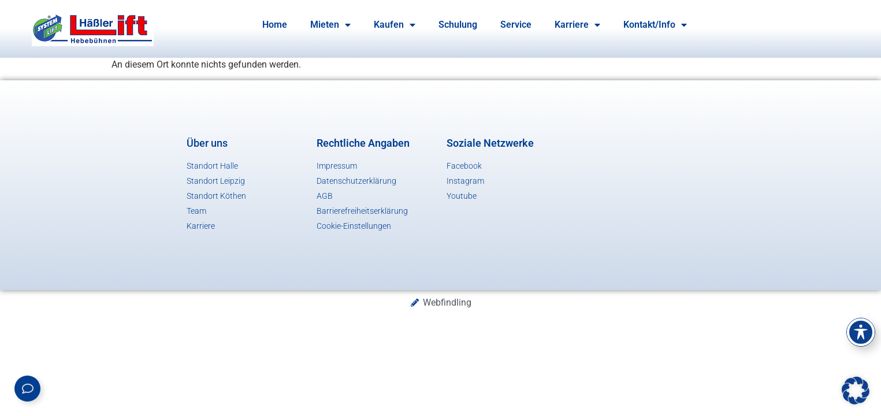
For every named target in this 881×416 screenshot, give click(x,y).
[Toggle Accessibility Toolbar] (861, 332)
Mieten (330, 24)
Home (274, 24)
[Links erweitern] (27, 389)
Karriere (577, 24)
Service (515, 24)
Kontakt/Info (655, 24)
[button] (855, 390)
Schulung (457, 24)
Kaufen (394, 24)
